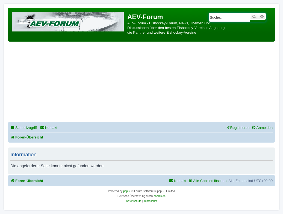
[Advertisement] (145, 82)
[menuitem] (48, 128)
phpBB (127, 191)
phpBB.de (160, 196)
